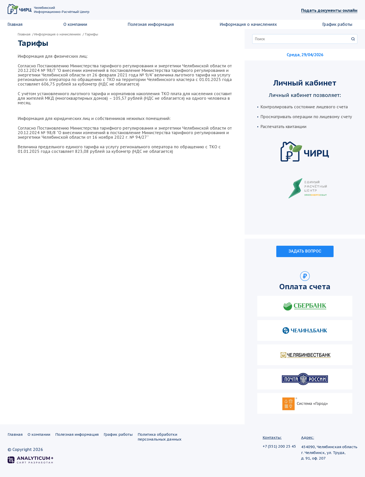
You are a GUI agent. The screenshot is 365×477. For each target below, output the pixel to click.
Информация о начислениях (248, 24)
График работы (337, 24)
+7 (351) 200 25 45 (279, 446)
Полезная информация (151, 24)
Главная (15, 24)
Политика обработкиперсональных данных (159, 436)
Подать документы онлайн (329, 10)
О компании (75, 24)
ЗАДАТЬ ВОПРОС (304, 251)
